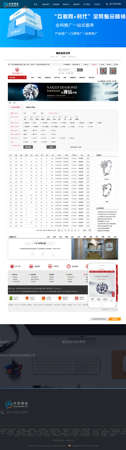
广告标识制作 (11, 429)
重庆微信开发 (44, 433)
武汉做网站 (113, 433)
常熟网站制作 (20, 433)
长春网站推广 (32, 429)
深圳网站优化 (105, 431)
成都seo (39, 435)
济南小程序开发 (115, 429)
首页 (35, 4)
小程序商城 (65, 429)
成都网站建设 (86, 429)
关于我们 (87, 4)
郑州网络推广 (116, 431)
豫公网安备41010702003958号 (79, 446)
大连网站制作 (10, 433)
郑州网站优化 (56, 435)
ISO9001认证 (37, 431)
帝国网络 (11, 431)
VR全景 (97, 4)
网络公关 (66, 431)
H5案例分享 (67, 435)
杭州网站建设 (42, 429)
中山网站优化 (63, 433)
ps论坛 (59, 431)
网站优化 (47, 435)
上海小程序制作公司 (28, 435)
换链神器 (96, 433)
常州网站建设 (75, 429)
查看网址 (115, 319)
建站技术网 (104, 433)
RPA (36, 433)
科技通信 (112, 435)
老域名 (75, 435)
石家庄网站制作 (84, 435)
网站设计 (87, 431)
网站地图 (95, 446)
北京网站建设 (74, 433)
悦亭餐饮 (104, 435)
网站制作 (54, 433)
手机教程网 (22, 429)
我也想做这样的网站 (99, 319)
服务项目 (45, 4)
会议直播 (17, 435)
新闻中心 (66, 4)
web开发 (30, 433)
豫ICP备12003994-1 (59, 446)
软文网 (53, 431)
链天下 (106, 429)
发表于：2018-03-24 (69, 57)
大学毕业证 (95, 431)
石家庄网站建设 (85, 433)
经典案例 (56, 4)
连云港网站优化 (54, 429)
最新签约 (76, 4)
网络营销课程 (26, 431)
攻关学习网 (95, 435)
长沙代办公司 (97, 429)
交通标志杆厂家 (77, 431)
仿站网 (18, 431)
